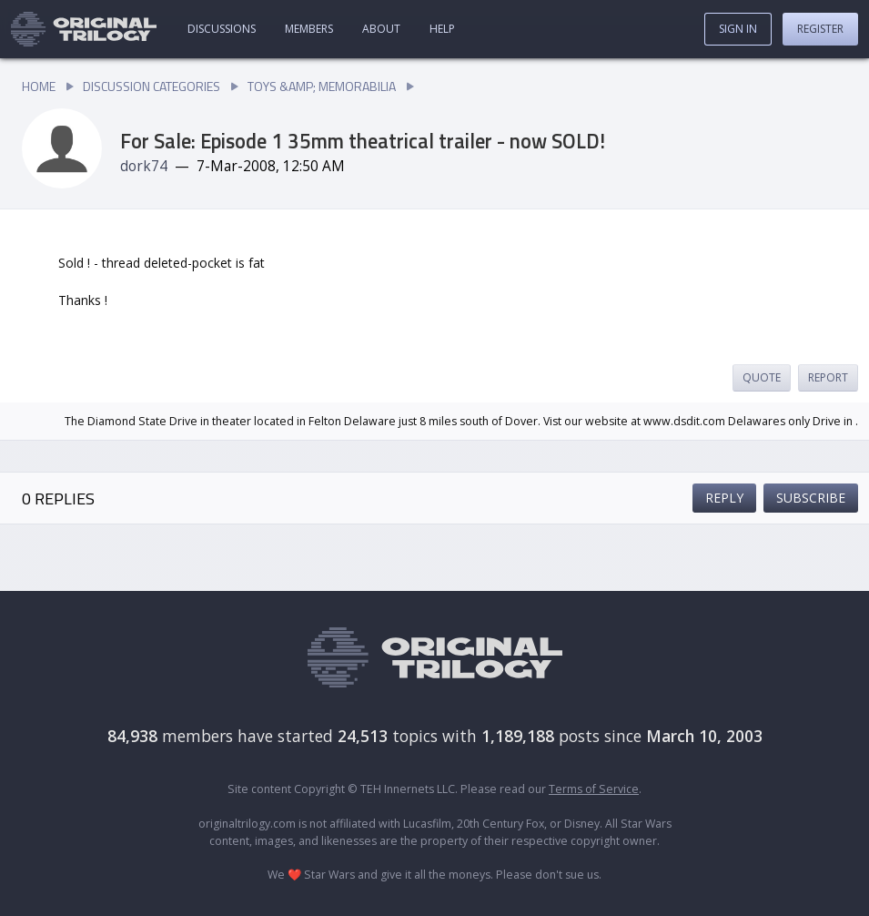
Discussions (221, 28)
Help (442, 28)
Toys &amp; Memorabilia (322, 86)
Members (309, 28)
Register (820, 28)
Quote (762, 377)
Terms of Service (594, 789)
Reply (724, 497)
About (381, 28)
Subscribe (810, 497)
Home (39, 86)
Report (828, 377)
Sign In (738, 28)
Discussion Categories (151, 86)
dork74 (143, 166)
